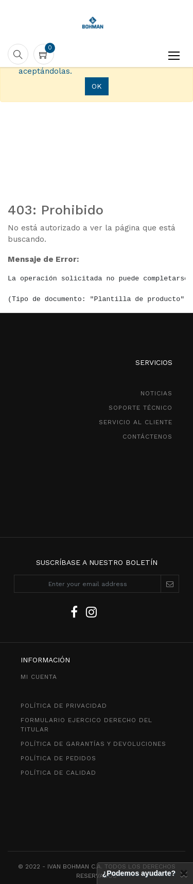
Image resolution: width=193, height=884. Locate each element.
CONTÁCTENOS (147, 436)
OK (97, 86)
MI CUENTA (39, 676)
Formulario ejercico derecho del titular (86, 724)
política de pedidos (58, 758)
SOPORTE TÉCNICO (140, 407)
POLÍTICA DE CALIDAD (58, 772)
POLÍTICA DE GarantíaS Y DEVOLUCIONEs (93, 743)
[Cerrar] (184, 873)
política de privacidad (64, 705)
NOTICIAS (156, 393)
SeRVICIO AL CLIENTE (135, 422)
